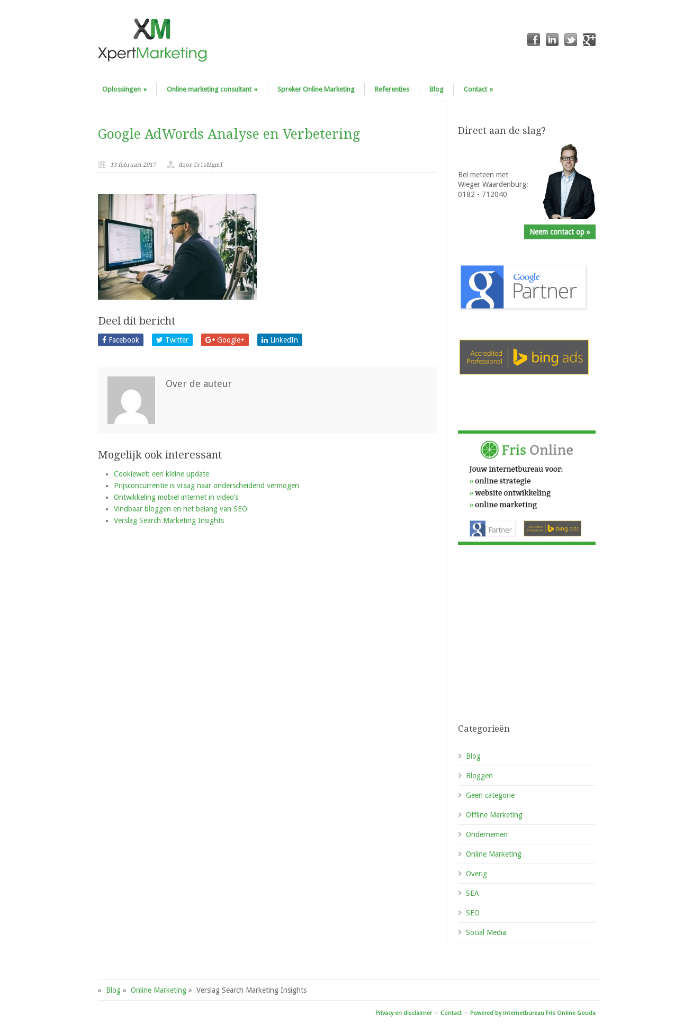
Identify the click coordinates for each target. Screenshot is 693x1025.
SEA (472, 893)
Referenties (392, 89)
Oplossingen (124, 89)
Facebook (120, 340)
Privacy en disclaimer (403, 1013)
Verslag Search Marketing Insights (169, 520)
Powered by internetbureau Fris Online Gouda (533, 1013)
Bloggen (479, 775)
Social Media (486, 932)
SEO (473, 913)
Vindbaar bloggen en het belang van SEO (180, 509)
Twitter (172, 340)
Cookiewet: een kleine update (161, 474)
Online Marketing (493, 854)
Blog (436, 89)
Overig (476, 873)
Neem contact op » (559, 232)
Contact (478, 89)
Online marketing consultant (212, 89)
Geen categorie (490, 795)
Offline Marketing (494, 815)
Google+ (225, 340)
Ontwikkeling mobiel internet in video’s (176, 497)
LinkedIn (280, 340)
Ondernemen (487, 834)
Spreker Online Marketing (316, 89)
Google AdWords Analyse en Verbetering (229, 134)
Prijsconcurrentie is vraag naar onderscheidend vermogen (206, 485)
